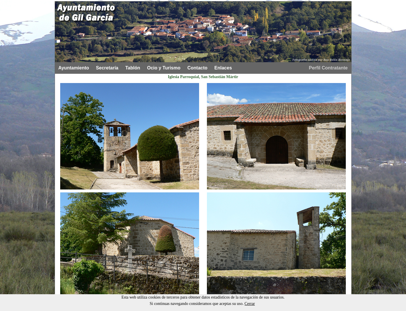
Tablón (132, 67)
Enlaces (223, 67)
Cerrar (250, 303)
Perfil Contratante (328, 67)
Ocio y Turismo (163, 67)
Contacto (197, 67)
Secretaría (107, 67)
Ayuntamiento (73, 67)
